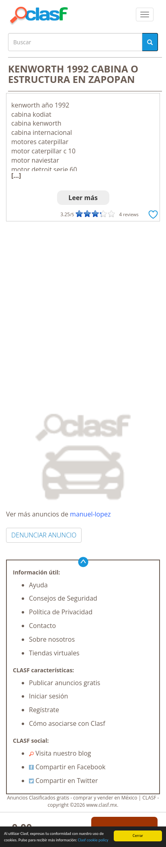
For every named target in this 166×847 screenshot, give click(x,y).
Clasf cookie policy (93, 840)
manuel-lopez (90, 514)
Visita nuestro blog (60, 753)
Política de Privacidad (60, 611)
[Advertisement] (83, 308)
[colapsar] (145, 14)
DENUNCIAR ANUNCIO (43, 535)
